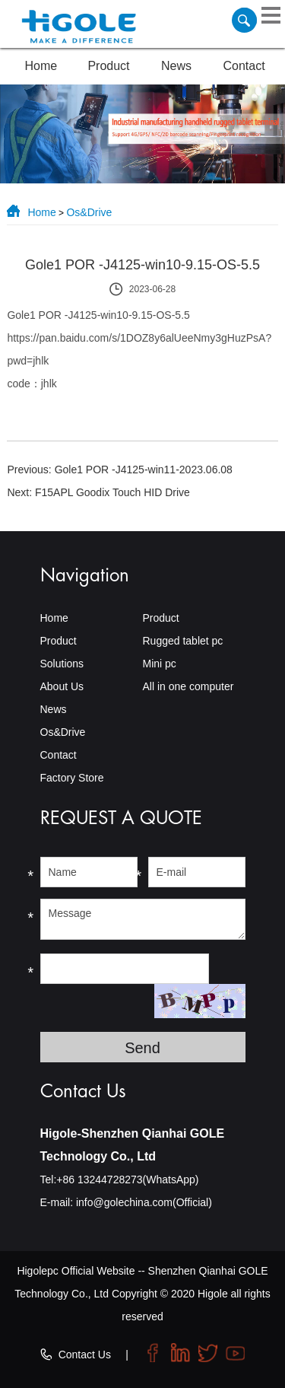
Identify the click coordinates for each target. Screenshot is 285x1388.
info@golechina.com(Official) (144, 1202)
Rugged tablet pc (182, 641)
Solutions (62, 663)
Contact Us (85, 1354)
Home (41, 65)
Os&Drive (89, 212)
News (176, 65)
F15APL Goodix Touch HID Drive (112, 492)
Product (108, 65)
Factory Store (72, 778)
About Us (62, 686)
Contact (244, 65)
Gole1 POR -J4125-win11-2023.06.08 (144, 469)
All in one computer (187, 686)
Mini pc (159, 663)
